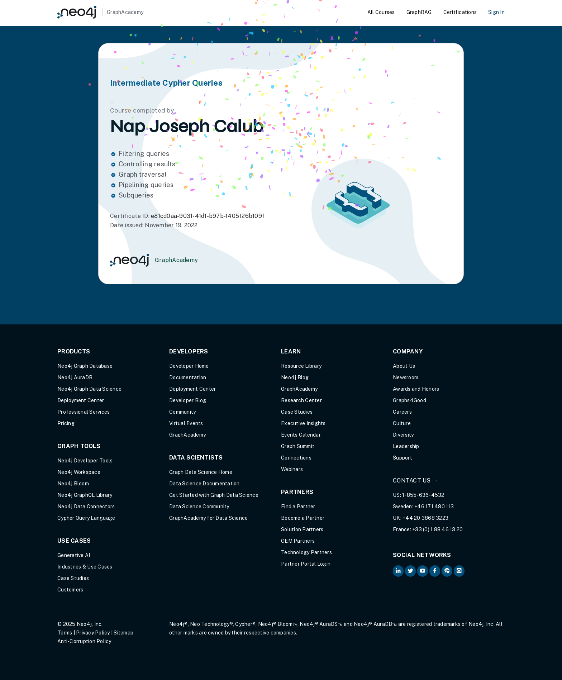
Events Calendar (301, 435)
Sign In (496, 12)
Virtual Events (186, 423)
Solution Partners (302, 529)
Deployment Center (80, 400)
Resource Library (301, 366)
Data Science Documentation (204, 483)
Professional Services (83, 412)
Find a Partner (298, 506)
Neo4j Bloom (73, 483)
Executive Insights (303, 423)
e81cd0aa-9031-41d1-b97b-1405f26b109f (208, 216)
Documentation (187, 377)
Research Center (301, 400)
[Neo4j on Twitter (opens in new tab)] (410, 571)
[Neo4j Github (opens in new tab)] (459, 571)
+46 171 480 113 (434, 506)
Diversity (403, 435)
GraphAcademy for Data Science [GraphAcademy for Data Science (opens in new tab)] (208, 518)
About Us (404, 366)
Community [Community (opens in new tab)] (182, 412)
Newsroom (405, 377)
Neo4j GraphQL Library (84, 495)
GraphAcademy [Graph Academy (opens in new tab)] (187, 435)
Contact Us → (415, 480)
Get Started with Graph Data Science (213, 495)
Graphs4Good (409, 400)
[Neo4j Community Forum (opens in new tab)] (447, 571)
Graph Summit (297, 446)
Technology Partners (306, 552)
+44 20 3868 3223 (425, 518)
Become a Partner (302, 518)
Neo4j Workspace (78, 472)
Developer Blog (187, 400)
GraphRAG (419, 12)
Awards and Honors (416, 389)
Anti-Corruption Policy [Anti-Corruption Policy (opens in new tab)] (84, 641)
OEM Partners (298, 541)
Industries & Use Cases (85, 567)
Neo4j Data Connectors (86, 506)
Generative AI (73, 555)
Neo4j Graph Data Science (89, 389)
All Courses (381, 12)
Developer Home (189, 366)
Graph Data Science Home (200, 472)
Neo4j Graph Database (85, 366)
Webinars (292, 469)
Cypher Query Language (86, 518)
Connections (296, 458)
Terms (64, 633)
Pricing (66, 423)
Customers (70, 590)
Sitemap (123, 633)
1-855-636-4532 (423, 495)
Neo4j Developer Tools (85, 460)
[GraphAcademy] (100, 12)
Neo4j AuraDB (74, 377)
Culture (402, 423)
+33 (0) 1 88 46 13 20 (437, 529)
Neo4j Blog (295, 377)
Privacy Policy (93, 633)
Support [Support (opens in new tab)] (402, 458)
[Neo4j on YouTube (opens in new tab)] (422, 571)
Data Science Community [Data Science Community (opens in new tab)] (199, 506)
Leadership (406, 446)
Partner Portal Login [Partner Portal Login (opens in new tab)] (305, 564)
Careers (402, 412)
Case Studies (73, 578)
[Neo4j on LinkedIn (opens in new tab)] (398, 571)
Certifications (460, 12)
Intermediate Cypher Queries (166, 82)
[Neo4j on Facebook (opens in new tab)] (434, 571)
